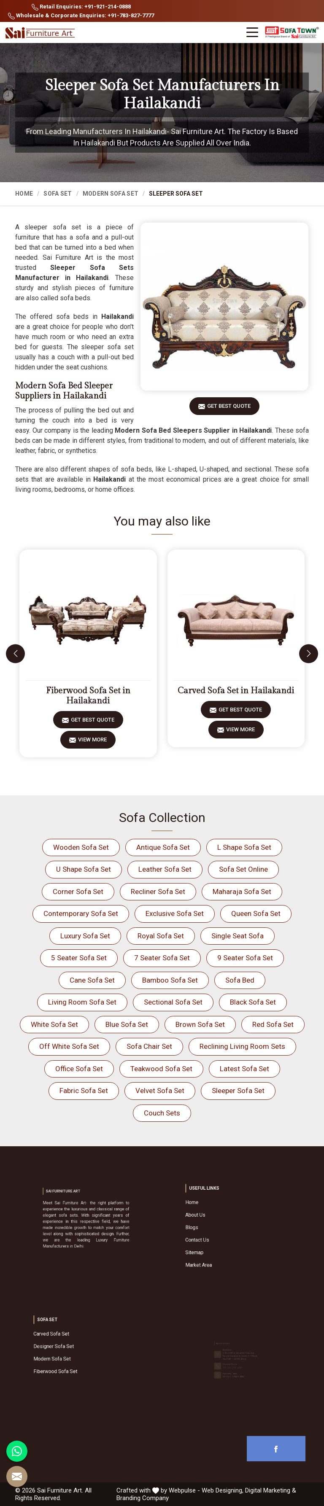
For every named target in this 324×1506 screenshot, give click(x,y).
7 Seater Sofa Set (162, 958)
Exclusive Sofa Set (175, 913)
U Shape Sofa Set (83, 869)
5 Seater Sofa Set (79, 958)
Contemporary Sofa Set (80, 913)
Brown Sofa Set (200, 1024)
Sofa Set (57, 193)
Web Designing (222, 1490)
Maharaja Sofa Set (242, 891)
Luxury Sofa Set (85, 936)
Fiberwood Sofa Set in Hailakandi (88, 696)
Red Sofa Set (273, 1024)
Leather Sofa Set (165, 869)
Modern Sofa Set (111, 193)
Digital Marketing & (270, 1490)
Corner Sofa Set (78, 891)
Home (24, 193)
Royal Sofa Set (161, 936)
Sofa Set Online (243, 869)
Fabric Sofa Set (83, 1090)
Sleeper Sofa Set (238, 1090)
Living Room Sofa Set (82, 1002)
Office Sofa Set (79, 1068)
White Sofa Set (54, 1024)
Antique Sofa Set (163, 847)
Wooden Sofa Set (81, 847)
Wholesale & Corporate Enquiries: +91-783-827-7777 (81, 15)
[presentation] (15, 653)
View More (92, 742)
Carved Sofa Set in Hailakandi (236, 691)
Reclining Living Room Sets (242, 1046)
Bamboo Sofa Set (170, 980)
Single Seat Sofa (237, 936)
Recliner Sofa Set (158, 891)
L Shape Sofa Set (244, 847)
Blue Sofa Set (126, 1024)
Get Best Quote (228, 409)
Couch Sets (162, 1113)
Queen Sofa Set (256, 913)
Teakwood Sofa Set (161, 1068)
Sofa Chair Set (149, 1046)
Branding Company (142, 1498)
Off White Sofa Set (69, 1046)
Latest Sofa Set (244, 1068)
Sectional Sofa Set (173, 1002)
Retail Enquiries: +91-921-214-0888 (81, 7)
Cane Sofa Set (92, 980)
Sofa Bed (239, 980)
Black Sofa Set (253, 1002)
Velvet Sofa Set (159, 1090)
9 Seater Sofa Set (245, 958)
